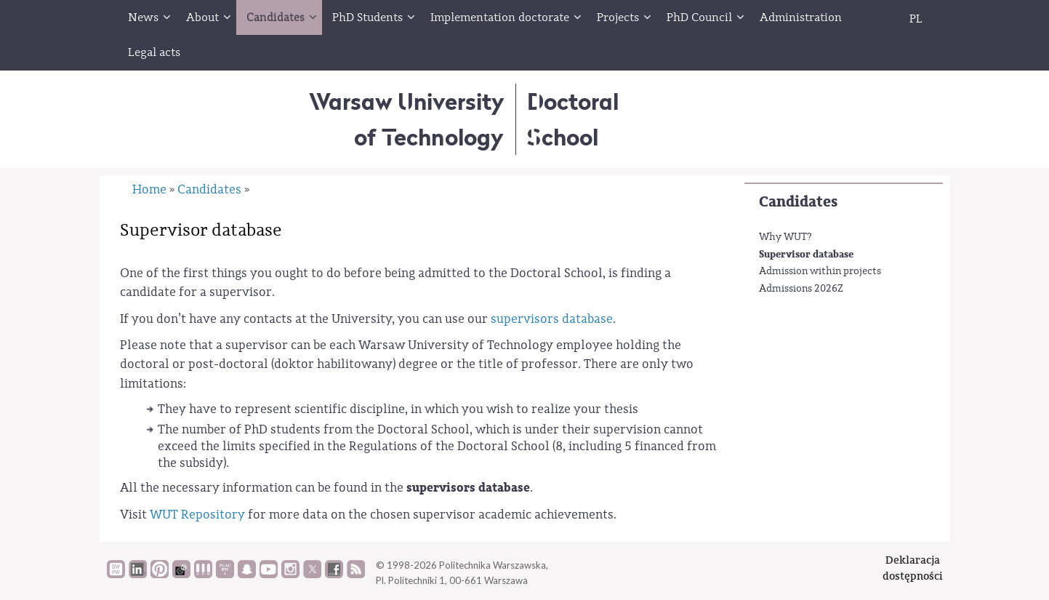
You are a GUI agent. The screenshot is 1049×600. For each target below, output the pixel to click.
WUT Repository (197, 514)
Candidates (798, 201)
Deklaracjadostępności (913, 568)
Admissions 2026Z (801, 288)
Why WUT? (785, 237)
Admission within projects (820, 271)
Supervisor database (806, 254)
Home (149, 189)
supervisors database (552, 319)
